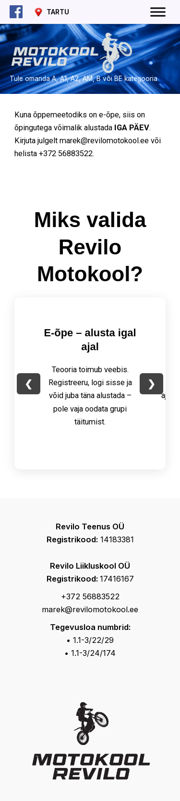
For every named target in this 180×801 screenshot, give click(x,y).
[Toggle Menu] (158, 11)
